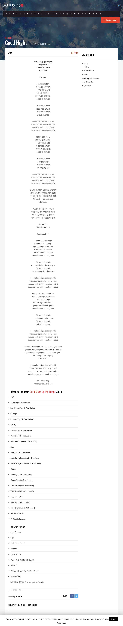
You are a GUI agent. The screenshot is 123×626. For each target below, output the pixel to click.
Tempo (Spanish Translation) (21, 480)
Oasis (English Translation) (20, 436)
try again (13, 549)
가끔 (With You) (16, 497)
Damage (13, 414)
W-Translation (89, 82)
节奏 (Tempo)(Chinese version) (22, 491)
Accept (113, 619)
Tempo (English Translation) (21, 474)
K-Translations (89, 71)
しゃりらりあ (15, 554)
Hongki (8, 37)
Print (74, 52)
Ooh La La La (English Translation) (23, 441)
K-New (86, 67)
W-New (86, 78)
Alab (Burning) (15, 532)
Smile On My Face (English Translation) (25, 458)
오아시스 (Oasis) (16, 513)
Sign (12, 447)
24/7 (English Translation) (20, 402)
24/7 (12, 397)
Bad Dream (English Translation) (22, 408)
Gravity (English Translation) (21, 430)
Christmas (87, 86)
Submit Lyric (110, 20)
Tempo (13, 469)
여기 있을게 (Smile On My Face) (22, 508)
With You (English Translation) (22, 486)
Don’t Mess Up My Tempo (40, 44)
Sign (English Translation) (20, 452)
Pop (21, 590)
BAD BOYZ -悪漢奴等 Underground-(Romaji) (27, 582)
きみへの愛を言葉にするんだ (22, 560)
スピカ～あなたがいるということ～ (24, 571)
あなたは (14, 565)
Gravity (13, 425)
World (86, 74)
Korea (86, 63)
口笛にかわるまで (17, 543)
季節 (12, 538)
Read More (61, 623)
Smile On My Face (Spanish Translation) (25, 463)
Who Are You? (15, 576)
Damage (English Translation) (21, 419)
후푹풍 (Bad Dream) (18, 519)
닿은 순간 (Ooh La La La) (20, 502)
